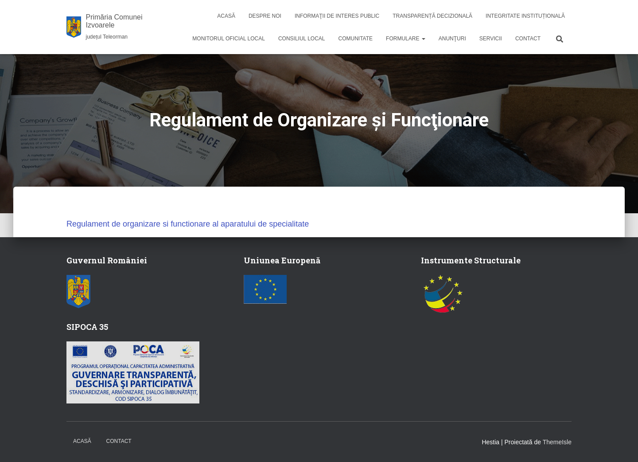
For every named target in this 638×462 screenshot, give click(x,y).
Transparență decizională (432, 16)
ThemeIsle (557, 442)
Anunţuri (452, 38)
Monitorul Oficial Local (228, 38)
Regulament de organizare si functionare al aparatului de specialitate (187, 223)
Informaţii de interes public (337, 16)
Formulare (405, 38)
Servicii (490, 38)
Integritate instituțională (525, 16)
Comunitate (355, 38)
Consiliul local (301, 38)
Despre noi (265, 16)
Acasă (226, 16)
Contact (528, 38)
